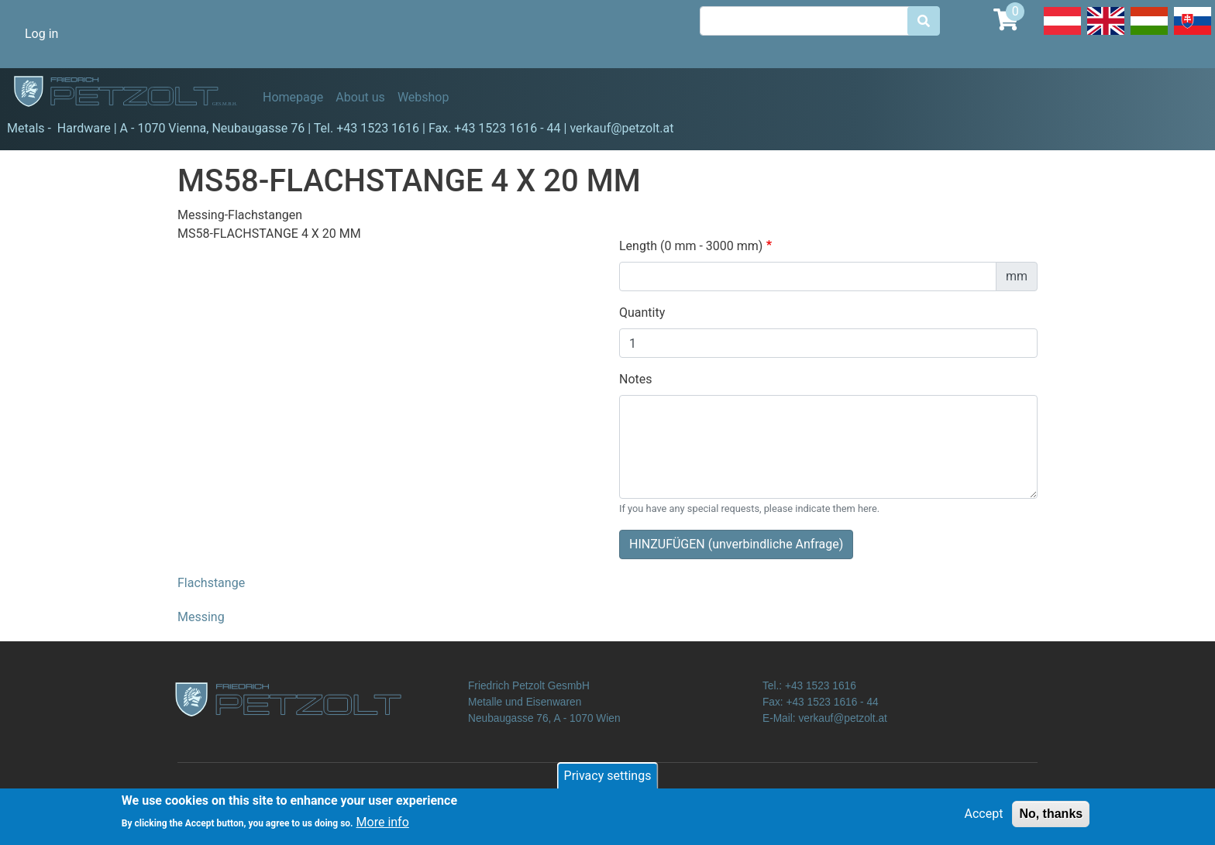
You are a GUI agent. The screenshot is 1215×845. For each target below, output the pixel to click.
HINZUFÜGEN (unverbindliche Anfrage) (736, 544)
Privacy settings (608, 778)
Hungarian (1149, 34)
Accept (984, 816)
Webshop (423, 97)
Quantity (642, 312)
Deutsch (1062, 34)
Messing (201, 617)
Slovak (1192, 34)
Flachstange (211, 582)
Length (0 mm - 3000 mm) (690, 246)
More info (382, 826)
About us (360, 97)
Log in (41, 33)
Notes (635, 379)
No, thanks (1050, 816)
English (1105, 34)
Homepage (293, 97)
